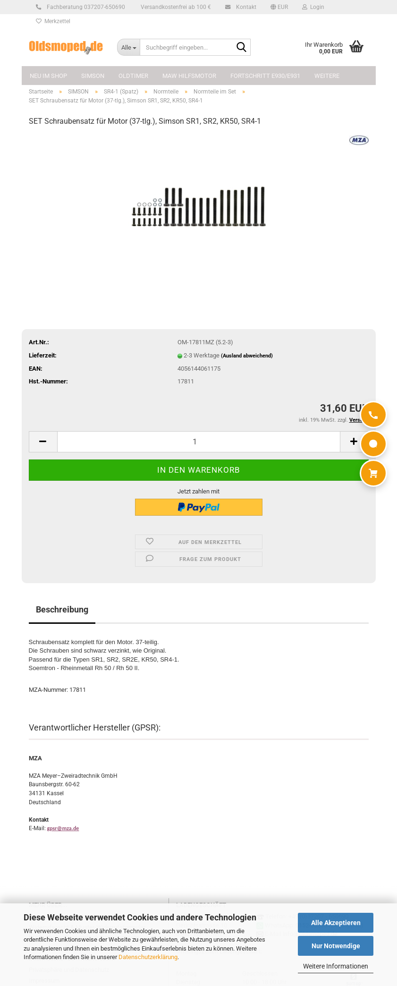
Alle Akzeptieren (336, 922)
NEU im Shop (48, 75)
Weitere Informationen (335, 966)
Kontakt (244, 7)
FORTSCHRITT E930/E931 (265, 75)
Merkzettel (53, 21)
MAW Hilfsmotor (189, 75)
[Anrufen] (373, 414)
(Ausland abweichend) (247, 356)
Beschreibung (62, 609)
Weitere (326, 75)
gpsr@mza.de (63, 828)
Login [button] (313, 7)
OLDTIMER (133, 75)
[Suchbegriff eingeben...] (128, 47)
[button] (279, 7)
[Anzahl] (198, 441)
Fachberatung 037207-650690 (84, 7)
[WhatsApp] (373, 444)
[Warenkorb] (373, 473)
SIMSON (92, 75)
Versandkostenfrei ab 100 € (175, 7)
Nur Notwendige (336, 946)
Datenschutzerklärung (147, 956)
